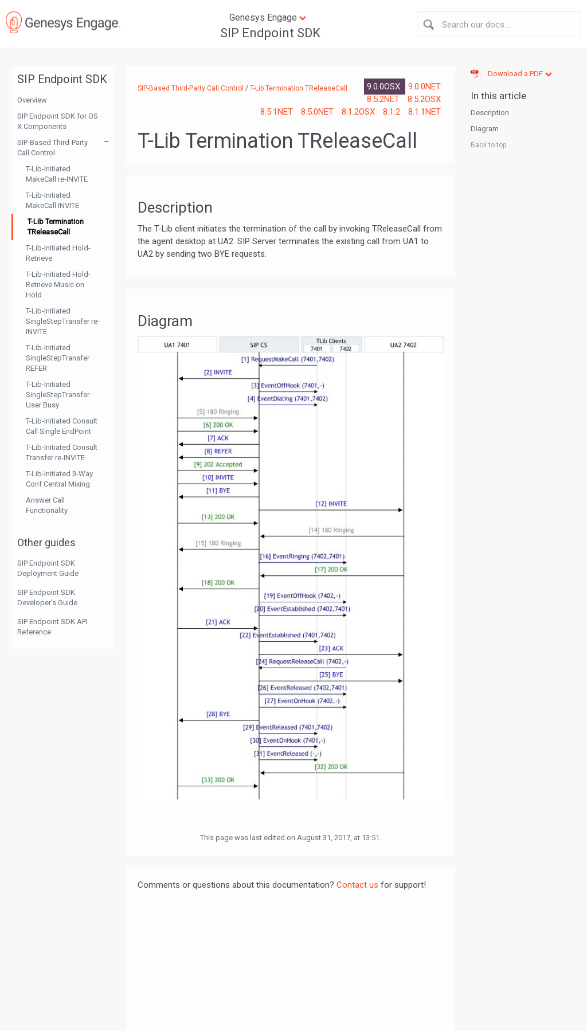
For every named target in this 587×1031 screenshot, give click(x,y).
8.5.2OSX (424, 99)
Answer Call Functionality (47, 505)
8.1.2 (392, 112)
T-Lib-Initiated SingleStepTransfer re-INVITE (63, 321)
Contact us (357, 885)
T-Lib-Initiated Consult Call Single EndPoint (61, 426)
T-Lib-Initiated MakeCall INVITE (52, 200)
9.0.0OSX (384, 86)
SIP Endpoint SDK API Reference (52, 626)
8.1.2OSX (359, 112)
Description (490, 112)
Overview (32, 100)
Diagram (485, 128)
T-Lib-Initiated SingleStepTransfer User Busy (57, 394)
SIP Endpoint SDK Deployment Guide (48, 568)
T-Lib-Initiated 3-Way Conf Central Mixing (59, 478)
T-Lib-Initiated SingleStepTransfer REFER (57, 358)
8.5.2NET (384, 99)
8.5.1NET (277, 112)
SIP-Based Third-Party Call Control (52, 147)
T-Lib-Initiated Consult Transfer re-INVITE (61, 452)
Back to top (488, 145)
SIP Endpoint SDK (270, 33)
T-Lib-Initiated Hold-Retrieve (58, 253)
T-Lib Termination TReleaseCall (56, 226)
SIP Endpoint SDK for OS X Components (57, 121)
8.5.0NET (318, 112)
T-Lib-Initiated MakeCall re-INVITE (57, 173)
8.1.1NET (424, 112)
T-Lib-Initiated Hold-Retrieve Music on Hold (58, 284)
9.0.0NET (424, 86)
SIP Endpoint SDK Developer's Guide (47, 597)
